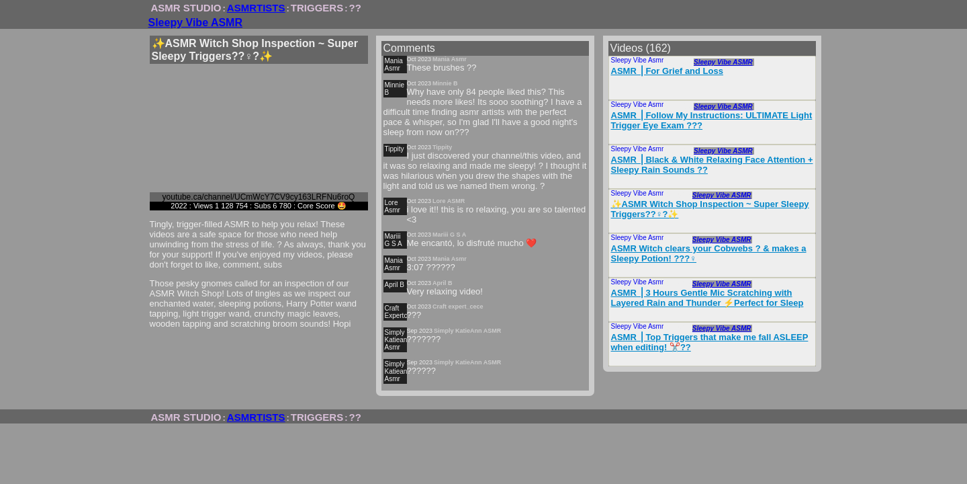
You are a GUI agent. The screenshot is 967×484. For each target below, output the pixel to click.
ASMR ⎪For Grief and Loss (667, 71)
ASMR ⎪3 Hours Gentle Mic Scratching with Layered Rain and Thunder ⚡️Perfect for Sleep (707, 298)
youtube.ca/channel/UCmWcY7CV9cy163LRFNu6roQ (259, 197)
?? (355, 7)
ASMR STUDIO (186, 7)
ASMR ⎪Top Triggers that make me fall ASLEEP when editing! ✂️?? (710, 342)
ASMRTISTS (256, 7)
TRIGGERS (317, 7)
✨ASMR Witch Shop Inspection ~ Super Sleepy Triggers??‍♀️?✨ (710, 209)
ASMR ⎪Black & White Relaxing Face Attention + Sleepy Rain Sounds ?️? (712, 165)
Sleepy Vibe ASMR (195, 22)
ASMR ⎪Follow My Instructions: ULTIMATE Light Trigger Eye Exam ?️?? (712, 120)
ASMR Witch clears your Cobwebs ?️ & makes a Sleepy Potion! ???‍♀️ (709, 253)
